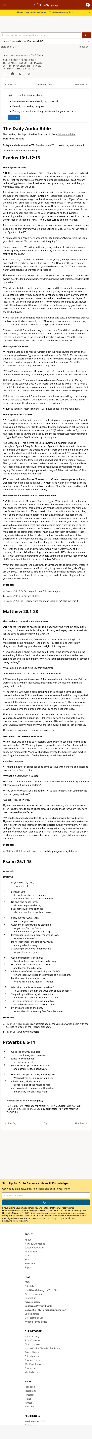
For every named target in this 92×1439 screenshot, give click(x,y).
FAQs (27, 1282)
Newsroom (30, 1263)
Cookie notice (32, 1313)
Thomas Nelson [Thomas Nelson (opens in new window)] (33, 1360)
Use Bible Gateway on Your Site (41, 1290)
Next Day (82, 84)
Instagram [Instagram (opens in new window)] (30, 1390)
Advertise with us (34, 1294)
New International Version (22, 67)
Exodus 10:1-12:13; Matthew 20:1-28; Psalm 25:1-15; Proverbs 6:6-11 (22, 63)
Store (27, 1255)
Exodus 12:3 (12, 601)
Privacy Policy (55, 1218)
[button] (88, 5)
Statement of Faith (34, 1247)
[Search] (86, 35)
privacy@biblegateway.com (15, 1220)
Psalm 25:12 (12, 1031)
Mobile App (31, 1251)
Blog (27, 1259)
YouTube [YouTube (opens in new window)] (29, 1406)
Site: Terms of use (34, 1317)
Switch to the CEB (45, 145)
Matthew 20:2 (13, 851)
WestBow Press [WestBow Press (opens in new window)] (33, 1364)
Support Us (31, 1267)
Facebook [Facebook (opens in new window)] (30, 1386)
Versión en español (35, 1421)
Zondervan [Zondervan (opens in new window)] (30, 1368)
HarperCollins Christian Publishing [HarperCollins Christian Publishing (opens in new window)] (43, 1348)
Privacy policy (32, 1302)
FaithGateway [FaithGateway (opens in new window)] (32, 1336)
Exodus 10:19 (13, 596)
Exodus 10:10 (13, 591)
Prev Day (10, 84)
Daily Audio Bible (66, 134)
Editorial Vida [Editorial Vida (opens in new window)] (32, 1356)
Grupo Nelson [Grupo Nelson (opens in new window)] (32, 1352)
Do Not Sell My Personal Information (45, 1309)
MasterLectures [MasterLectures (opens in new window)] (33, 1372)
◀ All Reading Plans (16, 55)
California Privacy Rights (38, 1306)
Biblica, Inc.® (29, 1108)
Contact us (30, 1298)
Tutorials (29, 1286)
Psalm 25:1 (11, 1023)
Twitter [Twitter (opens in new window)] (28, 1402)
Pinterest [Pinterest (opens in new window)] (29, 1394)
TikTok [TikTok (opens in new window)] (28, 1398)
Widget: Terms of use (36, 1321)
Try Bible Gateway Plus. (45, 12)
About (28, 1239)
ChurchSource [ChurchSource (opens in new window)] (32, 1344)
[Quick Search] (41, 35)
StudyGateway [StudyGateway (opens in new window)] (32, 1340)
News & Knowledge (35, 1243)
